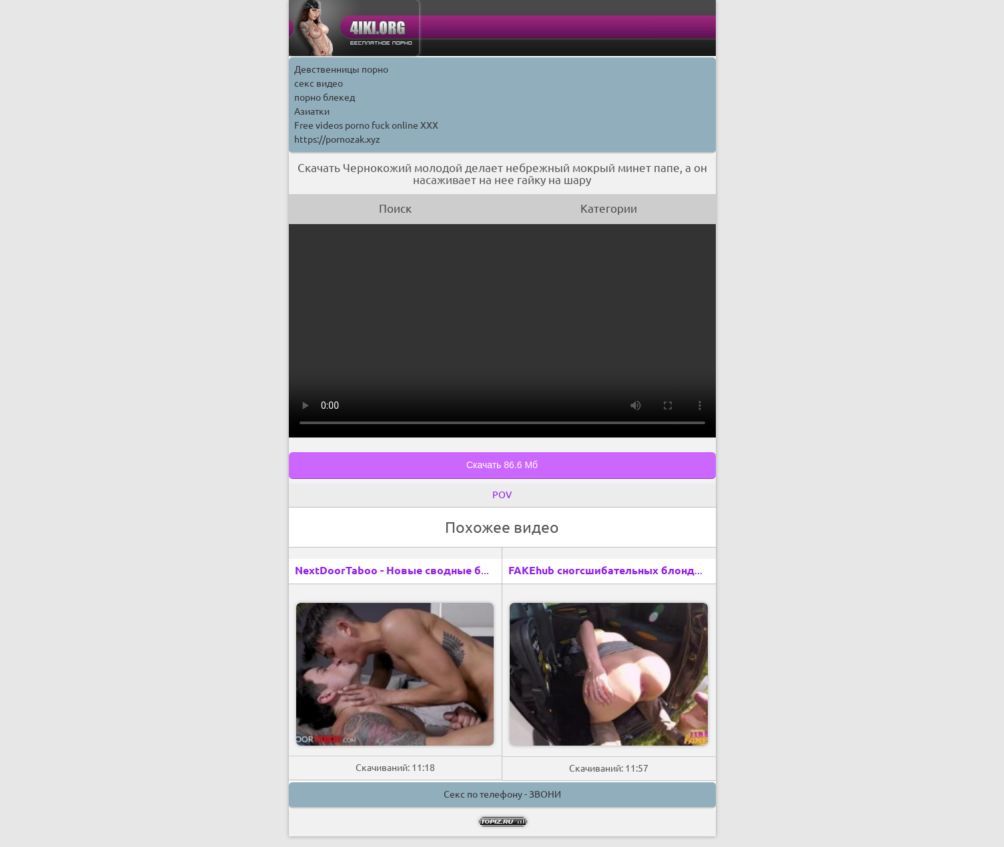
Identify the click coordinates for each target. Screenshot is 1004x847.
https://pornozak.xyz (337, 139)
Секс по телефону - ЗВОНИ (502, 794)
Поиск (395, 208)
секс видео (318, 83)
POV (502, 495)
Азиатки (312, 111)
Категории (608, 208)
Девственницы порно (341, 69)
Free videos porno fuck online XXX (366, 125)
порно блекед (324, 97)
